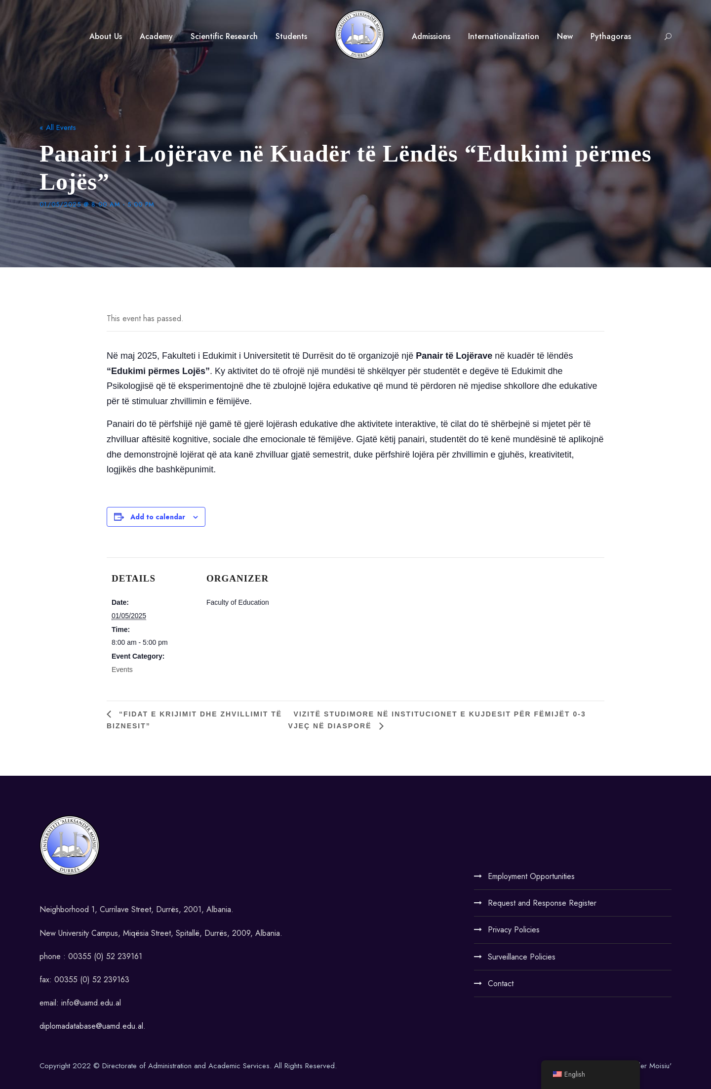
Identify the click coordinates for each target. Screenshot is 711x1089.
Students (291, 36)
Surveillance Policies (521, 957)
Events (122, 669)
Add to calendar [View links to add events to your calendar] (157, 517)
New (565, 36)
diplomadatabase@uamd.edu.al (91, 1026)
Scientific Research (224, 36)
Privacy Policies (514, 929)
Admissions (431, 36)
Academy (156, 36)
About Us (105, 36)
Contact (501, 983)
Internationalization (503, 36)
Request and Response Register (542, 903)
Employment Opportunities (531, 876)
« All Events (58, 127)
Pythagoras (611, 36)
